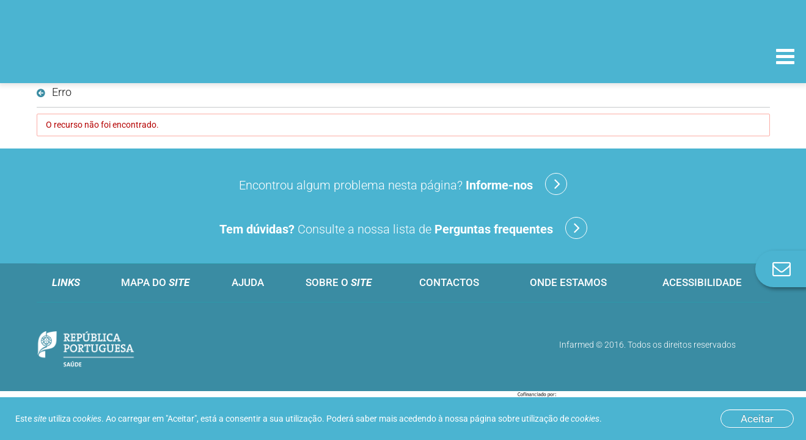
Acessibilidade (702, 282)
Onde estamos (568, 282)
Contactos (449, 282)
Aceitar (757, 419)
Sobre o (339, 282)
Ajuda (248, 282)
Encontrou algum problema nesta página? (403, 184)
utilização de (560, 419)
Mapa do (155, 282)
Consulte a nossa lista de (403, 228)
